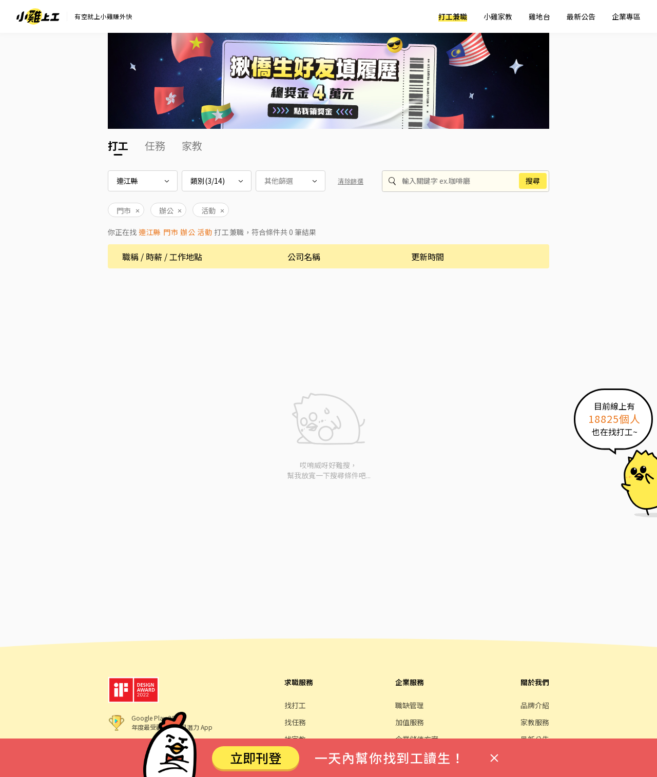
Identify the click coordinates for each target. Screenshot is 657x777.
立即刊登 (255, 757)
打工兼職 (452, 16)
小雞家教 (498, 16)
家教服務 (534, 722)
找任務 (295, 722)
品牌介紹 (534, 705)
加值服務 (409, 722)
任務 (155, 145)
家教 (192, 145)
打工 (118, 145)
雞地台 (539, 16)
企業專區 (626, 16)
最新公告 (581, 16)
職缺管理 (409, 705)
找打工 (295, 705)
